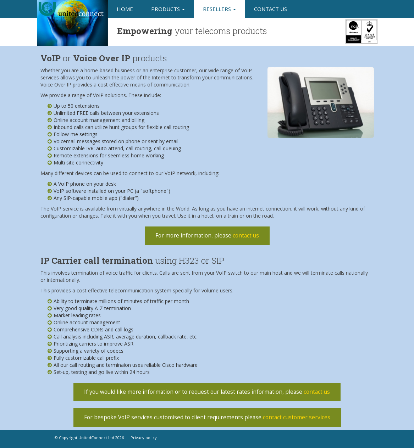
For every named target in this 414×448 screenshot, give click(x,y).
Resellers (219, 8)
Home (125, 8)
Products (168, 8)
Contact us (270, 8)
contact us (246, 235)
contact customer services (296, 417)
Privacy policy (144, 437)
